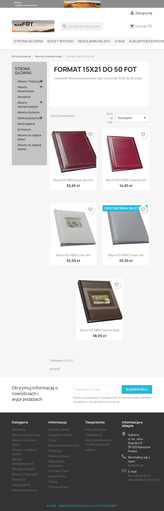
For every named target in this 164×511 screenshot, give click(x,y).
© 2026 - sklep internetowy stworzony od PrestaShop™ (82, 506)
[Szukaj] (82, 26)
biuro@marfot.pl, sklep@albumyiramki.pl (143, 478)
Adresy (90, 450)
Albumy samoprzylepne (28, 105)
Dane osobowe (95, 429)
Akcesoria (24, 97)
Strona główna (28, 41)
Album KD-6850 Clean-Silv (126, 255)
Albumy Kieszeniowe (26, 89)
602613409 (135, 465)
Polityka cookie (58, 429)
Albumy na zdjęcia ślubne (29, 147)
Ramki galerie (26, 124)
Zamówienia (93, 435)
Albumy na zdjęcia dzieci (29, 137)
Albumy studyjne (29, 112)
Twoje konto (95, 422)
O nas (120, 41)
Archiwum (24, 129)
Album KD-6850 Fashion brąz (99, 330)
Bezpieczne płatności (63, 445)
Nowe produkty (59, 456)
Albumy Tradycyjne (30, 81)
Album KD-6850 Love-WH (73, 255)
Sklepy (53, 481)
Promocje (55, 451)
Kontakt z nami (58, 471)
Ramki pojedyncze (29, 118)
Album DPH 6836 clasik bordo (126, 180)
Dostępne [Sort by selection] (132, 117)
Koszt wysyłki (60, 41)
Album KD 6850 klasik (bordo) (73, 180)
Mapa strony (57, 476)
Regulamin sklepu (94, 41)
